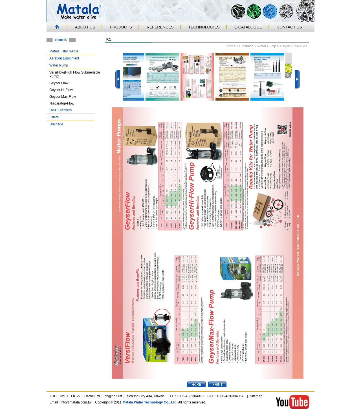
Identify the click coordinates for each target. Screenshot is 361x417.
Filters (54, 117)
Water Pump (58, 65)
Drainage (56, 124)
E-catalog (246, 46)
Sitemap (256, 396)
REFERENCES (160, 27)
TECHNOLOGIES (204, 27)
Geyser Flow (58, 83)
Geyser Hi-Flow (61, 90)
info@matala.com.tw (76, 402)
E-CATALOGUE (248, 27)
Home (230, 46)
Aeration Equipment (64, 58)
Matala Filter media (63, 51)
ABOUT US (85, 27)
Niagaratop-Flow (61, 103)
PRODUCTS (121, 27)
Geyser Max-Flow (62, 97)
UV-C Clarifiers (60, 110)
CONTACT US (289, 27)
